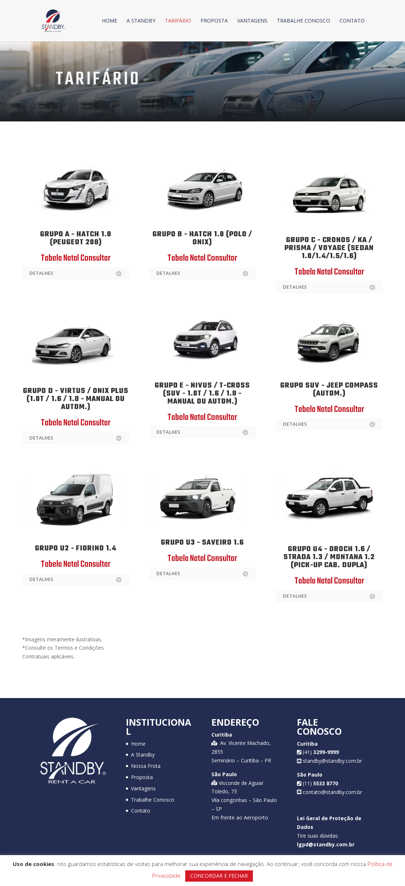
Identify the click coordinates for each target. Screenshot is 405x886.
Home (109, 21)
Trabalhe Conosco (303, 21)
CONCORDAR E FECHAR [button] (219, 875)
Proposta (214, 21)
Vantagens (252, 21)
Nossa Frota (145, 765)
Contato (352, 21)
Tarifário (178, 21)
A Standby (141, 21)
